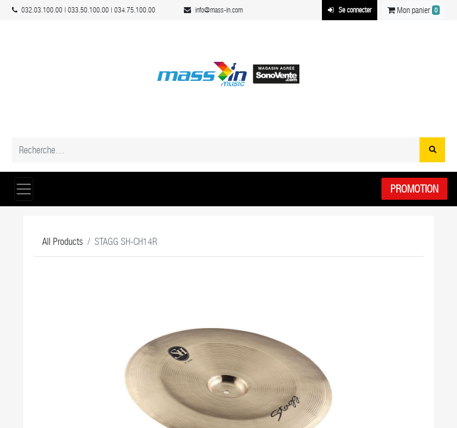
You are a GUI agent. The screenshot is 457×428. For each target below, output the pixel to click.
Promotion (414, 188)
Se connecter (349, 10)
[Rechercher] (432, 149)
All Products (62, 241)
